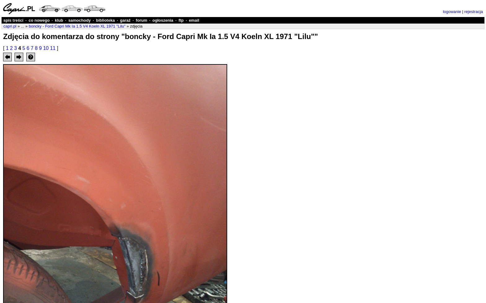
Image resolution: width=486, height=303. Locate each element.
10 (46, 48)
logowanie (452, 11)
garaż (125, 20)
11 (52, 48)
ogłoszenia (162, 20)
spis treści (13, 20)
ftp (181, 20)
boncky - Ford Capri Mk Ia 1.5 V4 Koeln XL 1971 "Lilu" (77, 26)
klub (59, 20)
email (194, 20)
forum (141, 20)
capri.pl (9, 26)
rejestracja (473, 11)
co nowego (39, 20)
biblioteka (105, 20)
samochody (79, 20)
